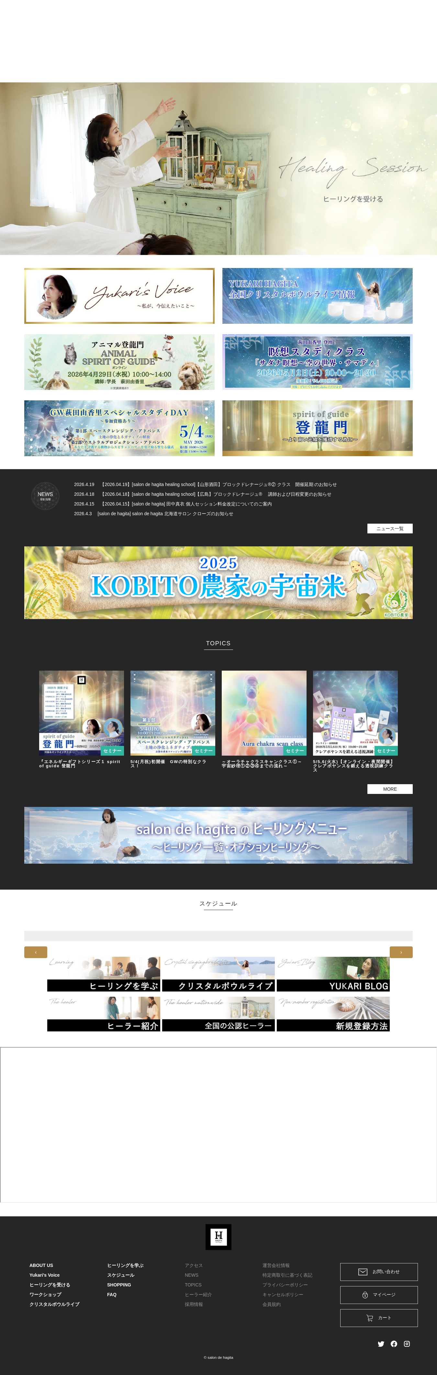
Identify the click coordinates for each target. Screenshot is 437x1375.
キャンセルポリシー (283, 1294)
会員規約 (272, 1304)
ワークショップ (237, 60)
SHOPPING (357, 60)
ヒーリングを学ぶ (198, 60)
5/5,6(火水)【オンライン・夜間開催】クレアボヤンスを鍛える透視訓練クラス (354, 766)
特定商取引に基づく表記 (287, 1275)
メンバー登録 (396, 13)
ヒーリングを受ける (154, 60)
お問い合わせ (379, 1272)
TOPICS (193, 1285)
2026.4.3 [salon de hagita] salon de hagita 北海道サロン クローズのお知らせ (153, 513)
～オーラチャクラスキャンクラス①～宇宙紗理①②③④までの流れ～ (262, 763)
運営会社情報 (276, 1265)
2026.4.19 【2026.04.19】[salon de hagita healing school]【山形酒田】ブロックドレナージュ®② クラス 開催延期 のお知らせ (205, 484)
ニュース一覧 (390, 528)
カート (337, 13)
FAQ (379, 60)
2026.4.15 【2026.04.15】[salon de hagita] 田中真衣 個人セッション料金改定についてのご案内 (173, 504)
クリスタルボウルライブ (283, 60)
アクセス (194, 1265)
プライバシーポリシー (285, 1285)
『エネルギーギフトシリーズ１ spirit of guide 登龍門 (79, 763)
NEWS (191, 1275)
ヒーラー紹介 (198, 1294)
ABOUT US (83, 60)
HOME (60, 60)
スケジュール (326, 60)
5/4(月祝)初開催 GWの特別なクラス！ (168, 763)
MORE (390, 789)
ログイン (363, 13)
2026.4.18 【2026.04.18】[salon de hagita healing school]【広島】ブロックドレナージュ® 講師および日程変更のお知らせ (202, 494)
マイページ (379, 1295)
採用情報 (194, 1304)
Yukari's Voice (114, 60)
